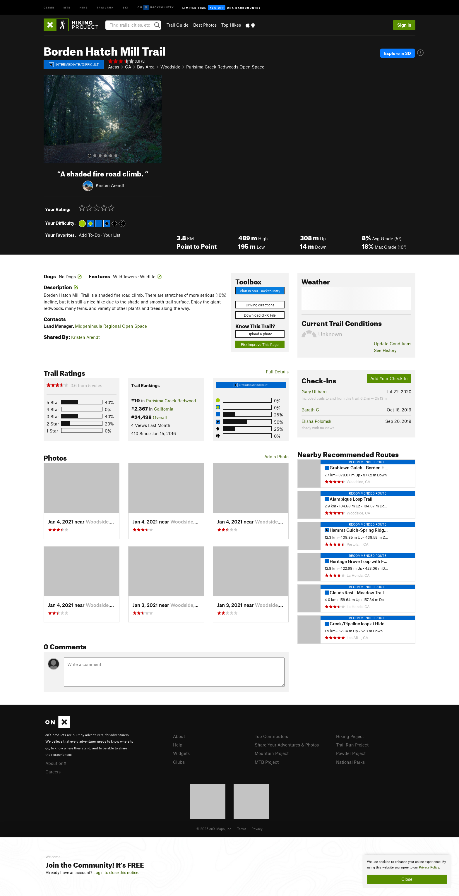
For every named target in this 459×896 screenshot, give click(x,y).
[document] (407, 871)
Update (392, 343)
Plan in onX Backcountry (260, 291)
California (163, 408)
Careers (53, 771)
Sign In (404, 25)
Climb (49, 7)
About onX (55, 763)
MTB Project (267, 762)
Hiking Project (350, 736)
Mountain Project (272, 753)
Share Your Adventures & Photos (287, 744)
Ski (126, 7)
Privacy (257, 829)
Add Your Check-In (389, 378)
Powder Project (351, 753)
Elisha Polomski (317, 421)
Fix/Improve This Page (260, 344)
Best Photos (205, 25)
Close (406, 879)
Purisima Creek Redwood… (172, 400)
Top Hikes (231, 25)
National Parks (350, 762)
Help (177, 744)
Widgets (181, 753)
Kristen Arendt (110, 185)
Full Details (277, 371)
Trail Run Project (352, 744)
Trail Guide (178, 25)
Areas (113, 66)
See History (385, 350)
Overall (160, 417)
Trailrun (105, 7)
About (179, 736)
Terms (241, 829)
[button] (49, 119)
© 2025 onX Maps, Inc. (214, 829)
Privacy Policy (429, 867)
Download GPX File (260, 315)
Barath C (310, 409)
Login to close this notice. (116, 872)
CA (128, 66)
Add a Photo (276, 456)
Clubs (179, 762)
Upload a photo (259, 334)
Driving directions (260, 305)
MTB (67, 7)
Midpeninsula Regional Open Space (111, 326)
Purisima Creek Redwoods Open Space (225, 66)
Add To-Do (89, 235)
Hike (84, 7)
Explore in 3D (397, 53)
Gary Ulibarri (314, 391)
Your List (111, 235)
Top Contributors (271, 736)
